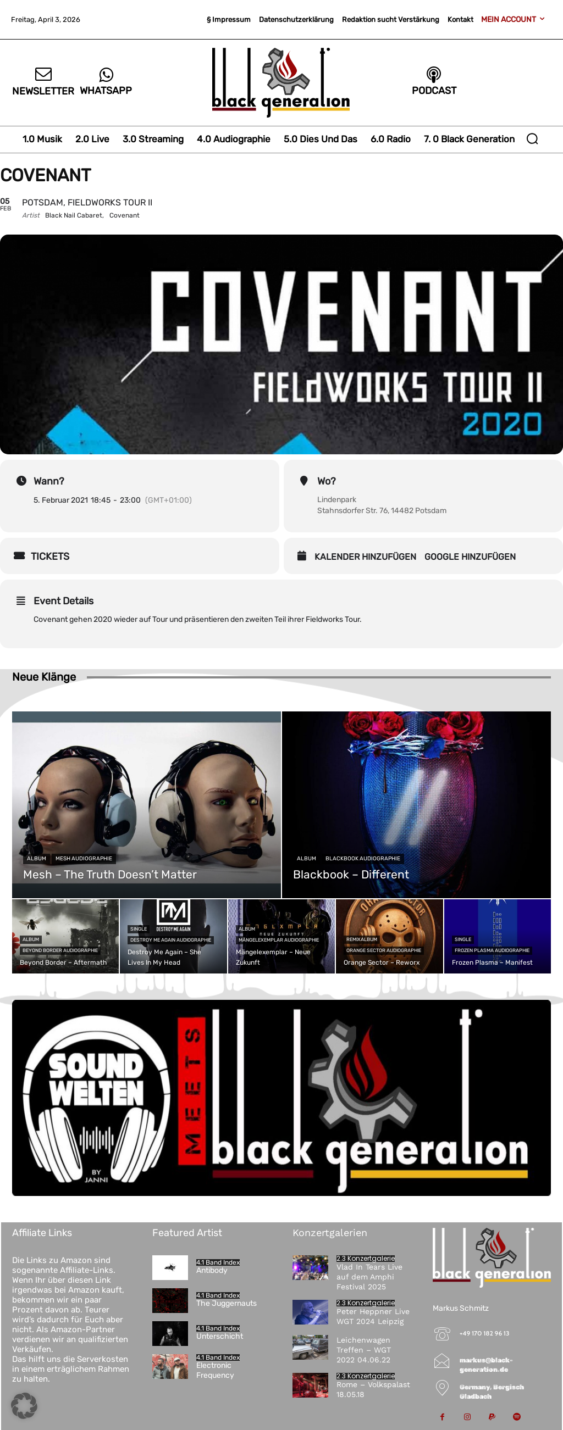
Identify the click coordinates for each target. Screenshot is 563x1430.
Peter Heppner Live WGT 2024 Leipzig (373, 1316)
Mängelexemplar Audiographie (279, 940)
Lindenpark (336, 499)
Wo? (326, 481)
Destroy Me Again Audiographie (170, 940)
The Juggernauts (226, 1303)
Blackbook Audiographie (362, 858)
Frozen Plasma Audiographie (492, 950)
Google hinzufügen (470, 557)
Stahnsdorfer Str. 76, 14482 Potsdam (381, 510)
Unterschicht (219, 1336)
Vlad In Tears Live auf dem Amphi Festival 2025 (369, 1276)
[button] (532, 138)
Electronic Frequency (215, 1370)
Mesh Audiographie (84, 858)
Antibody (212, 1270)
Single (138, 929)
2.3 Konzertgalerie (365, 1258)
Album (36, 858)
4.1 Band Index (218, 1262)
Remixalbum (361, 939)
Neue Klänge (44, 676)
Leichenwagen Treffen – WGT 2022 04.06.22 (363, 1350)
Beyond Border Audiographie (60, 950)
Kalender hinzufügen (365, 557)
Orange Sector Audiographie (383, 950)
